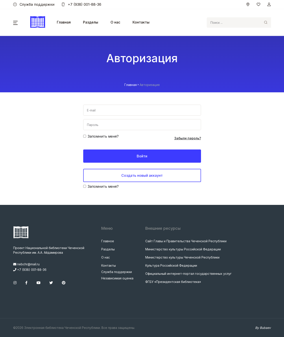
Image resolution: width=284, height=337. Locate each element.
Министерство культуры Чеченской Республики (182, 257)
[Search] (233, 22)
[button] (15, 22)
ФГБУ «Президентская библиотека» (173, 282)
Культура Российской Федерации (171, 265)
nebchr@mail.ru (26, 264)
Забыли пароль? (187, 138)
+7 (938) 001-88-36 (81, 4)
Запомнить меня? (103, 136)
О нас (115, 22)
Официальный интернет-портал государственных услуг (188, 273)
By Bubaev (263, 328)
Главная (64, 22)
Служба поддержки (33, 4)
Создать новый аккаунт (142, 175)
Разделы (90, 22)
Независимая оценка (117, 278)
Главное (107, 241)
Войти (142, 156)
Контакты (141, 22)
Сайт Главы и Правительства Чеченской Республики (186, 241)
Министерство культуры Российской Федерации (183, 249)
